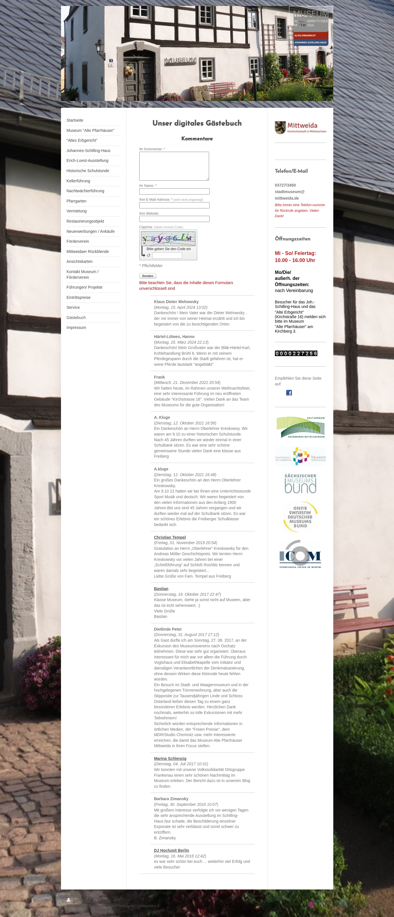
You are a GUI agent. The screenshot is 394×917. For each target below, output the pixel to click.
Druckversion (81, 901)
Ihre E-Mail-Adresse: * (171, 200)
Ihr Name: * (148, 186)
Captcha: (161, 227)
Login (323, 900)
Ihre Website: (149, 213)
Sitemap (104, 901)
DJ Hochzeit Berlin (171, 850)
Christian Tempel (170, 537)
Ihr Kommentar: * (152, 149)
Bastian (161, 588)
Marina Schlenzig (170, 758)
